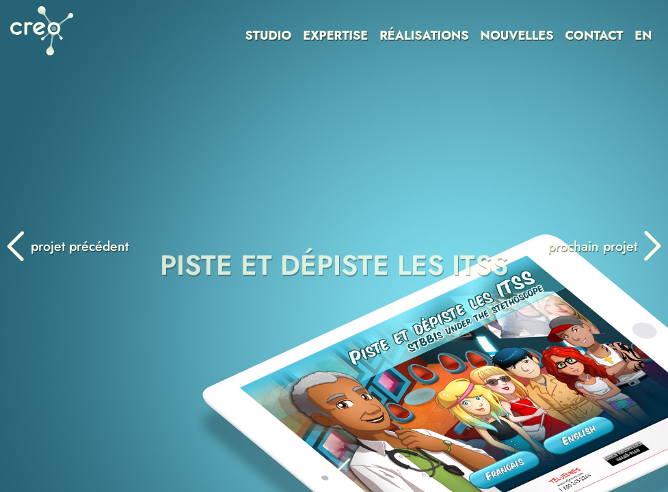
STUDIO (268, 35)
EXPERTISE (335, 35)
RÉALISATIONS (423, 35)
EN (643, 35)
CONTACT (594, 35)
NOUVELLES (517, 35)
